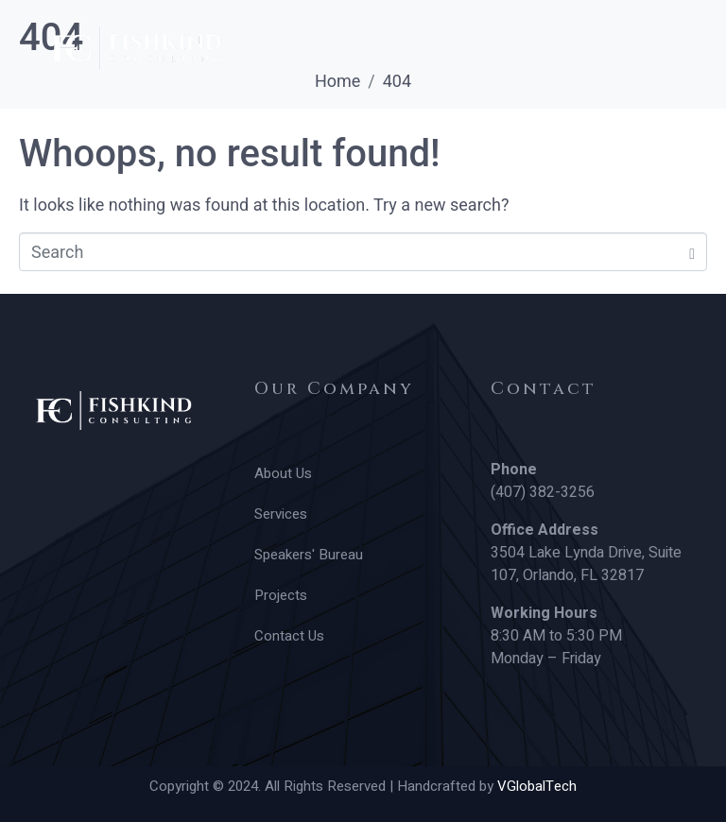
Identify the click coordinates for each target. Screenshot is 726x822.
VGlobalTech (537, 786)
